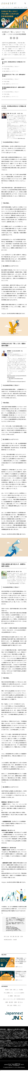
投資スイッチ (15, 989)
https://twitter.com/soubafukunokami (16, 378)
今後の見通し (7, 68)
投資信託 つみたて (17, 1005)
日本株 (21, 936)
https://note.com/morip (14, 583)
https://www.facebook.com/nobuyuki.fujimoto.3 (16, 381)
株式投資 (15, 939)
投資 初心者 (6, 936)
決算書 (6, 1002)
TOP (24, 1030)
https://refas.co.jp (21, 138)
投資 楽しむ (20, 1002)
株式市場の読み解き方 (8, 939)
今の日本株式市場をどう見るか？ (11, 66)
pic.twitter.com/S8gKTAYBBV (12, 928)
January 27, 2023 (17, 930)
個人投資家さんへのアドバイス (11, 71)
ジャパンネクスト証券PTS (19, 992)
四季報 (15, 1002)
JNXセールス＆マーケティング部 (9, 999)
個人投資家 (11, 1002)
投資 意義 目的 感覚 (14, 936)
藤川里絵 (21, 989)
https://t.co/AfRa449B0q (12, 927)
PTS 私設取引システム (8, 992)
